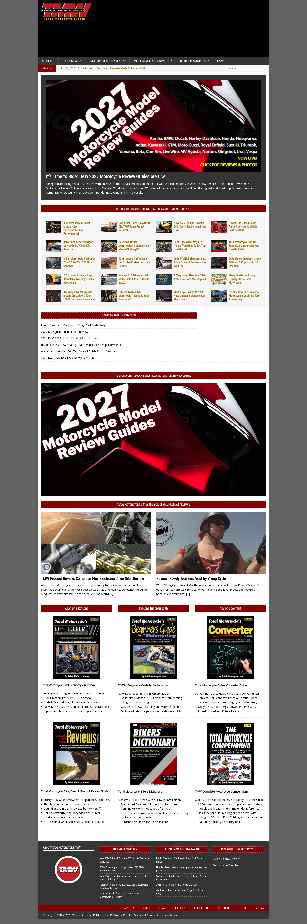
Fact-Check (223, 907)
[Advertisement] (183, 29)
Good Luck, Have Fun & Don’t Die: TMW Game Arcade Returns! (134, 226)
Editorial (180, 907)
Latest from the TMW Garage (182, 849)
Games (221, 61)
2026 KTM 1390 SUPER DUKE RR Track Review (71, 338)
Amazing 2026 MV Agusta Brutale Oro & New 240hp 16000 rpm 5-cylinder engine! (79, 296)
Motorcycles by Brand (151, 61)
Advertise (129, 907)
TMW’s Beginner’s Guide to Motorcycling (143, 685)
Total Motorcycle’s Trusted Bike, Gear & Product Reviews (153, 504)
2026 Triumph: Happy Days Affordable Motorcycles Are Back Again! (79, 279)
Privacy (163, 907)
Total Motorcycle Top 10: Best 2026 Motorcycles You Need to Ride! (244, 246)
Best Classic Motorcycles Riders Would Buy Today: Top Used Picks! (190, 246)
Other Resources (193, 61)
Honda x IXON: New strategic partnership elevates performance (81, 345)
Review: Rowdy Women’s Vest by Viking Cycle (191, 578)
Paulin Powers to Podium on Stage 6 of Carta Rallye (74, 325)
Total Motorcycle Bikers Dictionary (140, 791)
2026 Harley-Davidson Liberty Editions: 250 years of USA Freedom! (245, 262)
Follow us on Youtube (225, 865)
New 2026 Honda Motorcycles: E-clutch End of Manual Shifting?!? (135, 246)
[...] (145, 192)
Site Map (260, 907)
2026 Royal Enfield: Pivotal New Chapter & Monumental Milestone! (189, 296)
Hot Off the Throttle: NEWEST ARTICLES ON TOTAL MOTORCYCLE (153, 208)
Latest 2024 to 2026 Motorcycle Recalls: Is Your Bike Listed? (134, 296)
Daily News (70, 61)
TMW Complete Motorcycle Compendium (221, 791)
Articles (48, 61)
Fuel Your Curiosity (125, 849)
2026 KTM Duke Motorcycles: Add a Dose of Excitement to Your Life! (190, 262)
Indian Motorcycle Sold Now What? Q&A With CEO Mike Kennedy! (79, 262)
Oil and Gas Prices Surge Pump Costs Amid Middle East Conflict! (243, 226)
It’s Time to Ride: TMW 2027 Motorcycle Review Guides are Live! (106, 176)
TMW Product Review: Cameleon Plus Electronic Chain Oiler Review (92, 578)
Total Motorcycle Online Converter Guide (221, 685)
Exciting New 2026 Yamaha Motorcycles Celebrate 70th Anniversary (244, 296)
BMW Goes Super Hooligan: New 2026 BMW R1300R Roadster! (78, 246)
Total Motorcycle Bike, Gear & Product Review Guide (74, 791)
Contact (242, 907)
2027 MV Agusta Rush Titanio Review (64, 332)
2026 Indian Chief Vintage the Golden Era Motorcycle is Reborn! (134, 262)
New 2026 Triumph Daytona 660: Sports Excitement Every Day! (190, 226)
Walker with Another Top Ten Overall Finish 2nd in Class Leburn (81, 351)
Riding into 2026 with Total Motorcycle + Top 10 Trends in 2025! (134, 279)
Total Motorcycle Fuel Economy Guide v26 (68, 685)
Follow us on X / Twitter (226, 859)
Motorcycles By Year (106, 61)
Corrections (201, 907)
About (147, 907)
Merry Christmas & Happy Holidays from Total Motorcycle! (242, 279)
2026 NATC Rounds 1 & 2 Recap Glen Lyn (67, 358)
